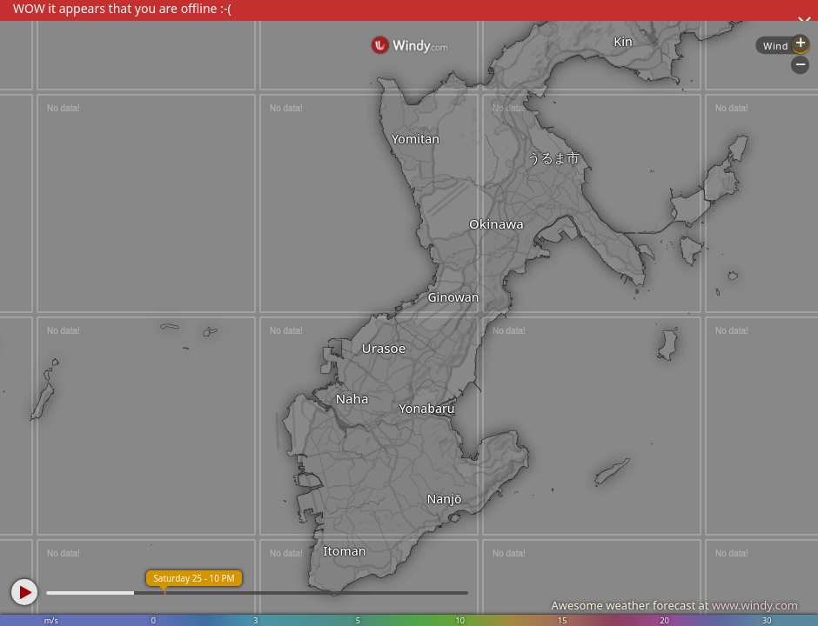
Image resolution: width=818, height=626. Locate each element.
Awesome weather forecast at (674, 605)
